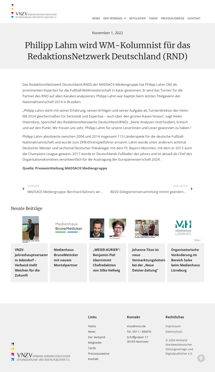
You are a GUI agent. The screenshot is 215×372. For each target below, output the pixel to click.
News (96, 18)
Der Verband (114, 18)
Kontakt (194, 18)
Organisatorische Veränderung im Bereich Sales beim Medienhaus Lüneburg (185, 260)
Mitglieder (137, 18)
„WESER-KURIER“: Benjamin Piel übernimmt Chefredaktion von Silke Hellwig (106, 260)
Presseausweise (172, 18)
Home (92, 326)
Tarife (153, 18)
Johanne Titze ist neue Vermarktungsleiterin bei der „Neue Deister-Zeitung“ (149, 260)
